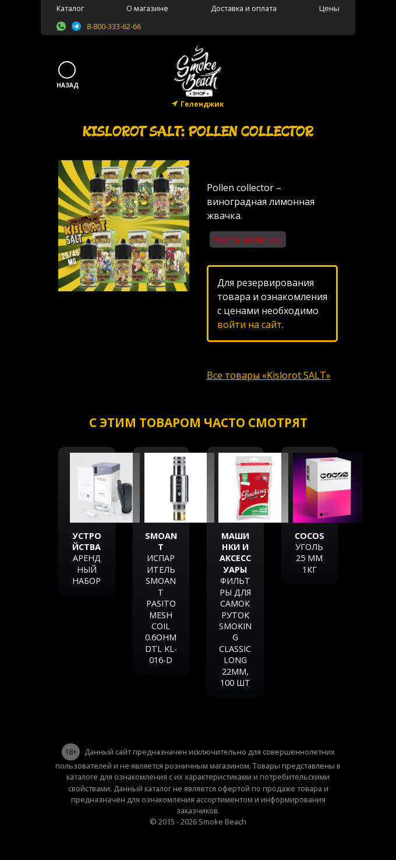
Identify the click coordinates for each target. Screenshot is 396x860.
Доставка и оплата (244, 8)
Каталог (70, 8)
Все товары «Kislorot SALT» (269, 375)
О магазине (147, 8)
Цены (329, 8)
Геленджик (202, 104)
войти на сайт (249, 324)
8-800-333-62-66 (114, 26)
